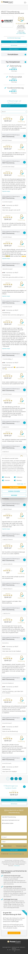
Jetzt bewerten (14, 41)
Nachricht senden (14, 850)
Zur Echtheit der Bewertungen (14, 38)
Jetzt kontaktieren (14, 49)
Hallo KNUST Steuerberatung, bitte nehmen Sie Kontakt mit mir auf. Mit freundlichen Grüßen (14, 823)
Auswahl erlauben (14, 491)
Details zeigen (20, 484)
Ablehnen (14, 495)
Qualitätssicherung (15, 947)
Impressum (14, 948)
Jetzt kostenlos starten (14, 933)
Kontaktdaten (17, 54)
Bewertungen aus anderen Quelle (21, 32)
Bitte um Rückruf (8, 846)
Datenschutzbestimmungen (15, 854)
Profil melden (17, 865)
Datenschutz (22, 947)
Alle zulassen (14, 487)
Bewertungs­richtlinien (7, 947)
